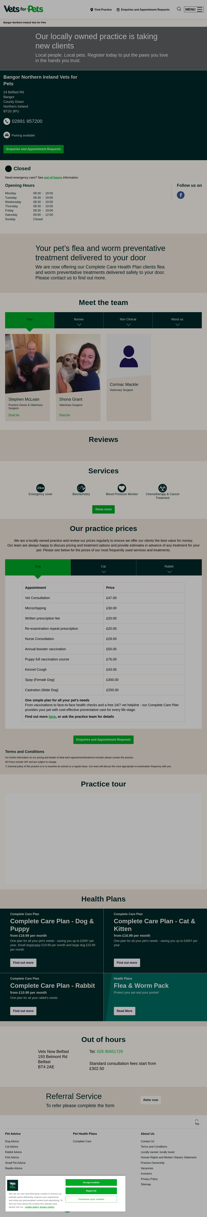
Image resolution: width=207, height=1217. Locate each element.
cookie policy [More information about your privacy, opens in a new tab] (32, 1207)
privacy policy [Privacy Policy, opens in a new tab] (47, 1207)
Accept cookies (91, 1182)
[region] (65, 1193)
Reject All (91, 1191)
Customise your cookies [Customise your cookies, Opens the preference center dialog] (91, 1199)
